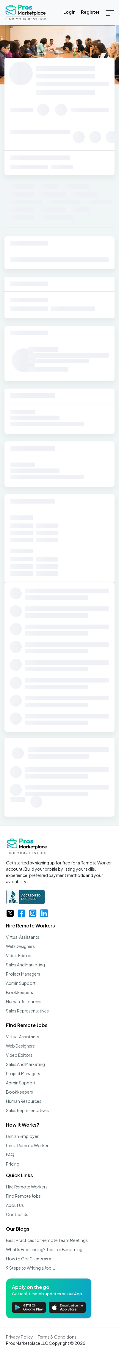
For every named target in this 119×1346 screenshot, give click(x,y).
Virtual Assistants (22, 937)
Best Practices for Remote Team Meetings (47, 1240)
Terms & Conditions (56, 1336)
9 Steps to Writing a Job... (30, 1267)
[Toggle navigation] (110, 12)
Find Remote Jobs (27, 1025)
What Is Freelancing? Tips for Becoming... (46, 1249)
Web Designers (20, 946)
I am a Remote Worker (27, 1145)
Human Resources (23, 1001)
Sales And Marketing (25, 964)
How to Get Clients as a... (30, 1258)
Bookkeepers (19, 992)
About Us (15, 1205)
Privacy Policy (19, 1336)
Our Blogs (17, 1229)
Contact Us (17, 1214)
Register (90, 12)
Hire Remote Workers (30, 925)
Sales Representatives (27, 1010)
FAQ (10, 1154)
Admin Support (21, 983)
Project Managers (23, 974)
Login (69, 12)
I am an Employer (22, 1136)
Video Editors (19, 955)
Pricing (12, 1163)
